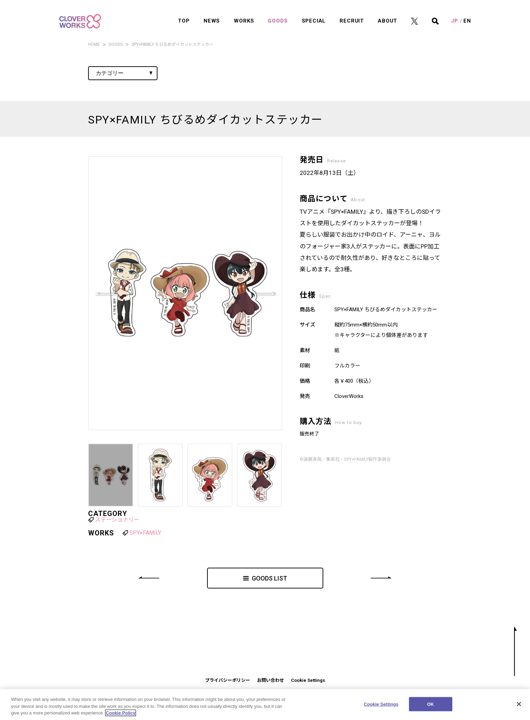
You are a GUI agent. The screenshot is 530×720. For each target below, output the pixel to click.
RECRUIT (352, 14)
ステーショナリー (117, 519)
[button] (265, 293)
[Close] (519, 706)
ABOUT (387, 14)
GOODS (278, 14)
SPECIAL (314, 14)
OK (430, 706)
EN (467, 14)
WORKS (244, 14)
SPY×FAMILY (145, 533)
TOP (183, 14)
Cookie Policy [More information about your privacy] (120, 715)
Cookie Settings (308, 680)
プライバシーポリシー (227, 680)
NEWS (212, 14)
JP (454, 14)
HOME (94, 44)
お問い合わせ (270, 680)
